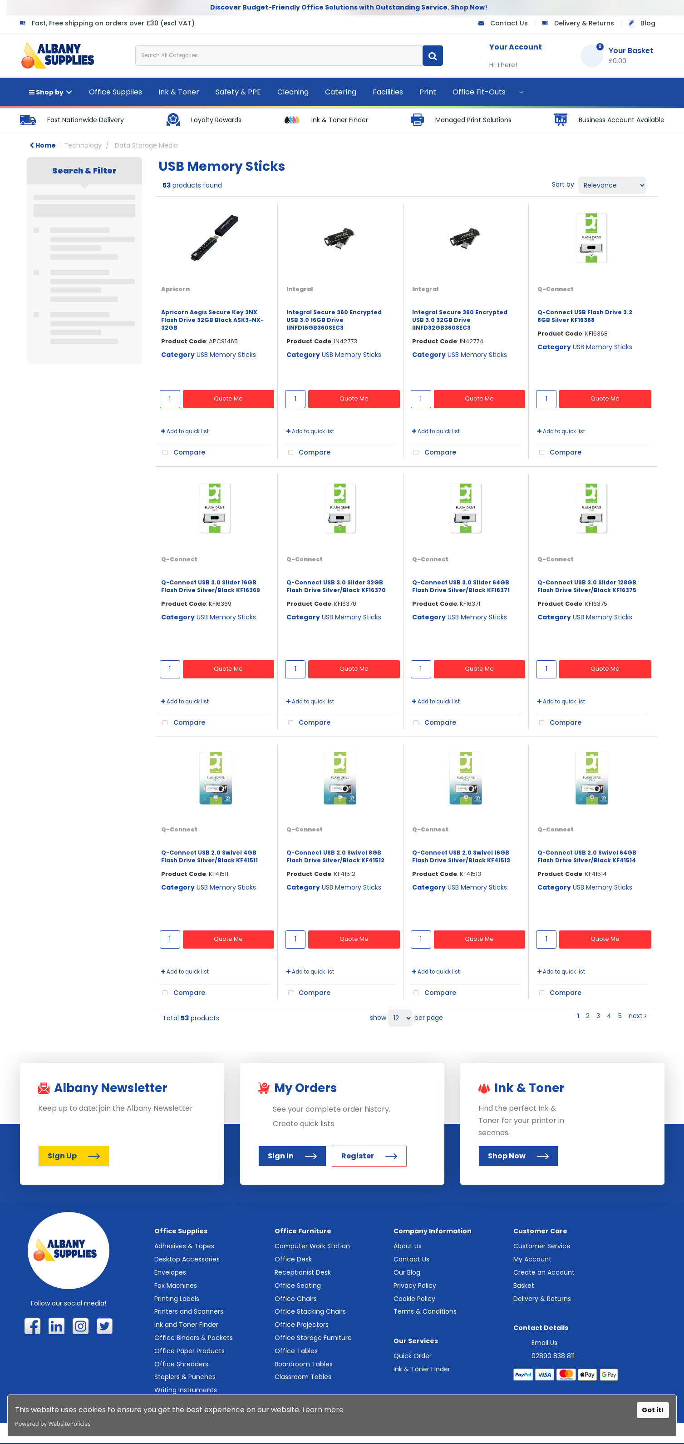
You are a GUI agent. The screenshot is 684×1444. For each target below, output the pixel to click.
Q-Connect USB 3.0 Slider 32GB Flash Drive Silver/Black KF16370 (336, 586)
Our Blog (407, 1272)
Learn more (323, 1409)
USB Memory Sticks (226, 354)
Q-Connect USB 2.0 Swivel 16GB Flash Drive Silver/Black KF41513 (461, 856)
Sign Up (74, 1156)
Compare (182, 452)
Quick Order (413, 1355)
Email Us (544, 1342)
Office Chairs (296, 1298)
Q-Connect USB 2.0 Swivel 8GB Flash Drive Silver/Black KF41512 (335, 856)
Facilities (388, 92)
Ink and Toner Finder (186, 1324)
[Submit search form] (433, 55)
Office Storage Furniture (313, 1337)
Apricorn (175, 289)
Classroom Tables (303, 1376)
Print (427, 92)
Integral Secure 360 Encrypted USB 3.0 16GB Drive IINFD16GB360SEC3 (334, 320)
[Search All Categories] (289, 55)
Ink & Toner (178, 92)
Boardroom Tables (304, 1364)
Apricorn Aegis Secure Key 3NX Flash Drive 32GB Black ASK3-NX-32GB (212, 320)
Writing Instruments (185, 1390)
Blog (647, 23)
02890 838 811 (553, 1355)
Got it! (653, 1409)
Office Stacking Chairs (310, 1311)
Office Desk (293, 1259)
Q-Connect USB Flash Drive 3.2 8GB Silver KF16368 (584, 316)
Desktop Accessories (187, 1259)
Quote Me (228, 398)
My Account (532, 1259)
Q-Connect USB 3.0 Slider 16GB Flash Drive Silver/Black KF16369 (210, 586)
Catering (340, 92)
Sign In (292, 1156)
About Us (408, 1246)
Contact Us (509, 23)
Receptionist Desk (303, 1272)
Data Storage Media (146, 145)
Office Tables (296, 1350)
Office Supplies (115, 92)
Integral (299, 289)
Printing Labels (176, 1298)
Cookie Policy (414, 1298)
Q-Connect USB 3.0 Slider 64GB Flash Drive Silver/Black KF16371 (461, 586)
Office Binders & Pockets (193, 1337)
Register (369, 1156)
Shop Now (518, 1156)
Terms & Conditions (425, 1311)
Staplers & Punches (185, 1376)
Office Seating (298, 1285)
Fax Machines (175, 1285)
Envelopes (170, 1272)
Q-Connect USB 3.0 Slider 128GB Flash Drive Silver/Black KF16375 (586, 586)
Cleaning (293, 92)
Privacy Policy (415, 1285)
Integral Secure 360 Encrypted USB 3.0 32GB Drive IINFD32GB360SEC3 (459, 320)
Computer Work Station (312, 1246)
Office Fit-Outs (479, 92)
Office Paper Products (189, 1350)
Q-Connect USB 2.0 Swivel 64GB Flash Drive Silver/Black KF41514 (586, 856)
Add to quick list (185, 431)
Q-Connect (555, 289)
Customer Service (542, 1246)
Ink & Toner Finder (422, 1369)
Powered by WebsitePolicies (52, 1423)
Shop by (46, 92)
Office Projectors (302, 1324)
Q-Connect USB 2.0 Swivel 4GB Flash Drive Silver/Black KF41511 (209, 856)
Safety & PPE (238, 92)
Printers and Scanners (188, 1311)
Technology (83, 145)
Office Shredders (181, 1364)
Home (43, 145)
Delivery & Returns (584, 23)
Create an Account (544, 1272)
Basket (523, 1285)
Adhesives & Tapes (184, 1246)
